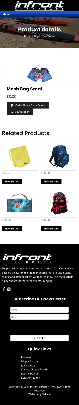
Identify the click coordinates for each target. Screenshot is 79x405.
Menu (6, 14)
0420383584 (20, 111)
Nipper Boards (29, 361)
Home (27, 36)
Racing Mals (28, 365)
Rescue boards (29, 373)
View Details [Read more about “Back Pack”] (51, 228)
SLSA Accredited (30, 377)
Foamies (26, 357)
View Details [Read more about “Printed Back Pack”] (51, 181)
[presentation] (34, 328)
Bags (37, 36)
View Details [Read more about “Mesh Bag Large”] (12, 228)
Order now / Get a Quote (28, 105)
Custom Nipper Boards (34, 369)
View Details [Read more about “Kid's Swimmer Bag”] (12, 181)
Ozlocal (46, 394)
